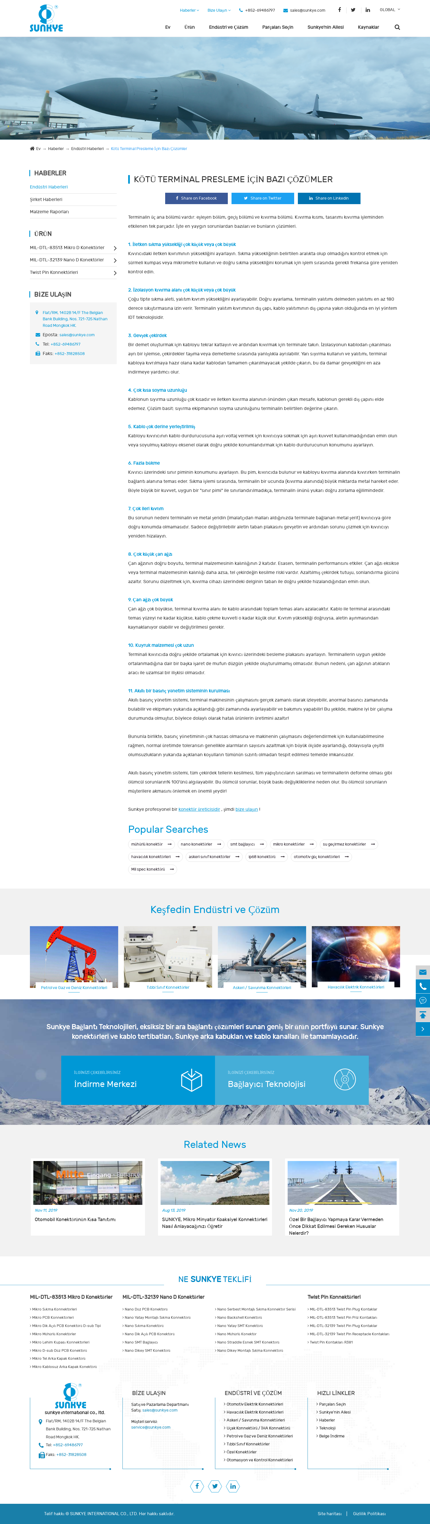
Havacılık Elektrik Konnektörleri (356, 987)
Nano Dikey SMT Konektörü (146, 1350)
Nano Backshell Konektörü (238, 1317)
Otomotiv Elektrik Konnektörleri (255, 1404)
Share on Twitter (262, 198)
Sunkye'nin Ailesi (326, 27)
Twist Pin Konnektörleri (54, 272)
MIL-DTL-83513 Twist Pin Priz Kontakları (342, 1317)
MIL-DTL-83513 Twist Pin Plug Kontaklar (342, 1309)
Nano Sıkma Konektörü (143, 1326)
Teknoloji (327, 1428)
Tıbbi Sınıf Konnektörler (168, 987)
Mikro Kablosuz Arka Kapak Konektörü (63, 1367)
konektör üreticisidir (199, 809)
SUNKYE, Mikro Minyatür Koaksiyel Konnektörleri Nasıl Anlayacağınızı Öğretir (214, 1223)
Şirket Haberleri (46, 199)
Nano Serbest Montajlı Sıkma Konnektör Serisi (255, 1309)
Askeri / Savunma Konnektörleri (262, 987)
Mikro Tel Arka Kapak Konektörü (57, 1358)
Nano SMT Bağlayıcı (140, 1342)
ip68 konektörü (267, 856)
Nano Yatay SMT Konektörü (239, 1326)
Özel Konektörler (242, 1452)
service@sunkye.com (150, 1427)
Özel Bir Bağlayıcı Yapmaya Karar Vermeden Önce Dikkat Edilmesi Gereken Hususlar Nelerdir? (336, 1223)
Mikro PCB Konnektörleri (52, 1317)
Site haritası (330, 1513)
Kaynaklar (368, 27)
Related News (215, 1144)
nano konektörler (201, 844)
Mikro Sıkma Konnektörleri (53, 1309)
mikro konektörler (293, 844)
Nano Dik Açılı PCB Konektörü (148, 1334)
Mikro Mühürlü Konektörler (53, 1334)
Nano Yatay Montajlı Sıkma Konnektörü (156, 1317)
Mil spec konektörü (152, 869)
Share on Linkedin (329, 198)
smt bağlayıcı (247, 844)
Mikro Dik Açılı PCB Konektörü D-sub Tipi (65, 1326)
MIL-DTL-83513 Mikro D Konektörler (67, 247)
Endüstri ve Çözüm (228, 27)
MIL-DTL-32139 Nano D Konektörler (67, 259)
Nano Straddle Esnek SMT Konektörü (247, 1342)
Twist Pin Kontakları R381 (330, 1342)
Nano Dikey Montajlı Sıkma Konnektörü (249, 1350)
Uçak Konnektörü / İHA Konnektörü (258, 1428)
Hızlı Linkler (336, 1393)
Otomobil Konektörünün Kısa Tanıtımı (75, 1220)
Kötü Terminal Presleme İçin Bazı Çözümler (149, 148)
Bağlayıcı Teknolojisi (267, 1084)
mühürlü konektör (151, 844)
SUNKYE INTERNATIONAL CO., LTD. (104, 1513)
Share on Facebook (196, 198)
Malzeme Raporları (49, 211)
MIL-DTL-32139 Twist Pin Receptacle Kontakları (349, 1334)
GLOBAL (387, 9)
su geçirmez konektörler (349, 844)
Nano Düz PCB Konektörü (145, 1309)
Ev (167, 27)
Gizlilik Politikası (369, 1513)
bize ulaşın (247, 809)
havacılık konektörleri (155, 856)
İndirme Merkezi (105, 1084)
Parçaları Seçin (277, 27)
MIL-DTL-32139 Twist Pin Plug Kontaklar (342, 1326)
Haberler (189, 10)
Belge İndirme (332, 1436)
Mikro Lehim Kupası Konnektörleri (59, 1342)
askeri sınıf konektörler (214, 856)
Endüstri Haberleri (87, 148)
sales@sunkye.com (307, 10)
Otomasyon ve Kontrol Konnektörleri (260, 1460)
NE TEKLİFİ (215, 1279)
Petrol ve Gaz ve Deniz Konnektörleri (74, 987)
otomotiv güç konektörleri (321, 856)
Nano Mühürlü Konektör (236, 1334)
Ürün (190, 27)
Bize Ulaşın (219, 10)
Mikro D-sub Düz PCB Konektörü (58, 1350)
